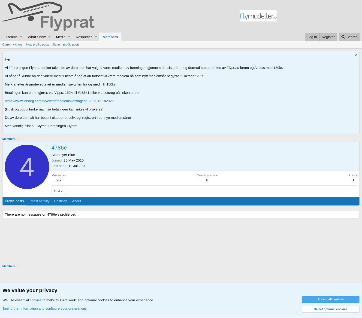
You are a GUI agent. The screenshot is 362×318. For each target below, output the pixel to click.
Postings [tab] (60, 201)
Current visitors (12, 44)
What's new (37, 37)
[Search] (349, 37)
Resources (84, 37)
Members (110, 37)
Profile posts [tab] (14, 201)
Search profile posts (66, 44)
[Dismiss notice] (355, 55)
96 (59, 180)
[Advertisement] (318, 16)
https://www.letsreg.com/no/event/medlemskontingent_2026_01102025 (59, 101)
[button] (21, 37)
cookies (36, 300)
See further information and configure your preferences (45, 308)
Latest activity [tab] (39, 201)
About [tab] (76, 201)
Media (61, 37)
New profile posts (37, 44)
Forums (12, 37)
